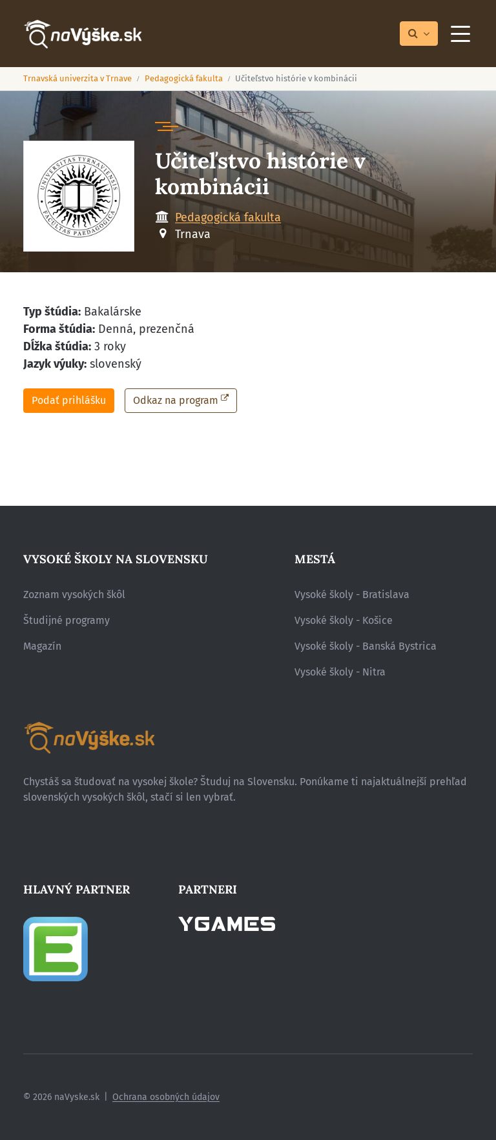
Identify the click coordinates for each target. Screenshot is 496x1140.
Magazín (42, 646)
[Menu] (460, 33)
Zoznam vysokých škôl (74, 594)
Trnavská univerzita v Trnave (77, 78)
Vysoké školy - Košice (343, 620)
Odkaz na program (175, 400)
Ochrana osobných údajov (166, 1097)
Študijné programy (66, 620)
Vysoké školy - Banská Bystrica (365, 646)
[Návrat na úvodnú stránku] (82, 33)
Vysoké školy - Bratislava (351, 594)
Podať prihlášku (69, 400)
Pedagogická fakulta (184, 78)
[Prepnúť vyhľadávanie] (419, 33)
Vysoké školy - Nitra (340, 672)
